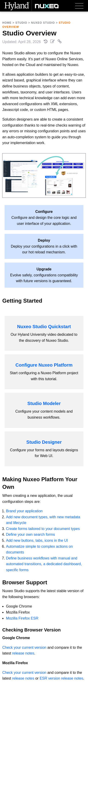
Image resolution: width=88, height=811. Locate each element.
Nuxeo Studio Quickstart (44, 326)
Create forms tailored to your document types (43, 529)
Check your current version (24, 647)
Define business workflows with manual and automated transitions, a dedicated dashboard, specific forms (44, 564)
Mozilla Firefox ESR (22, 618)
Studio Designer (44, 442)
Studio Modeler (44, 403)
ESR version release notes (61, 678)
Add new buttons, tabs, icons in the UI (37, 540)
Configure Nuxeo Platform (44, 365)
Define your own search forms (30, 534)
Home (7, 22)
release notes (23, 653)
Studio (21, 22)
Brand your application (24, 511)
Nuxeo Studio (43, 22)
